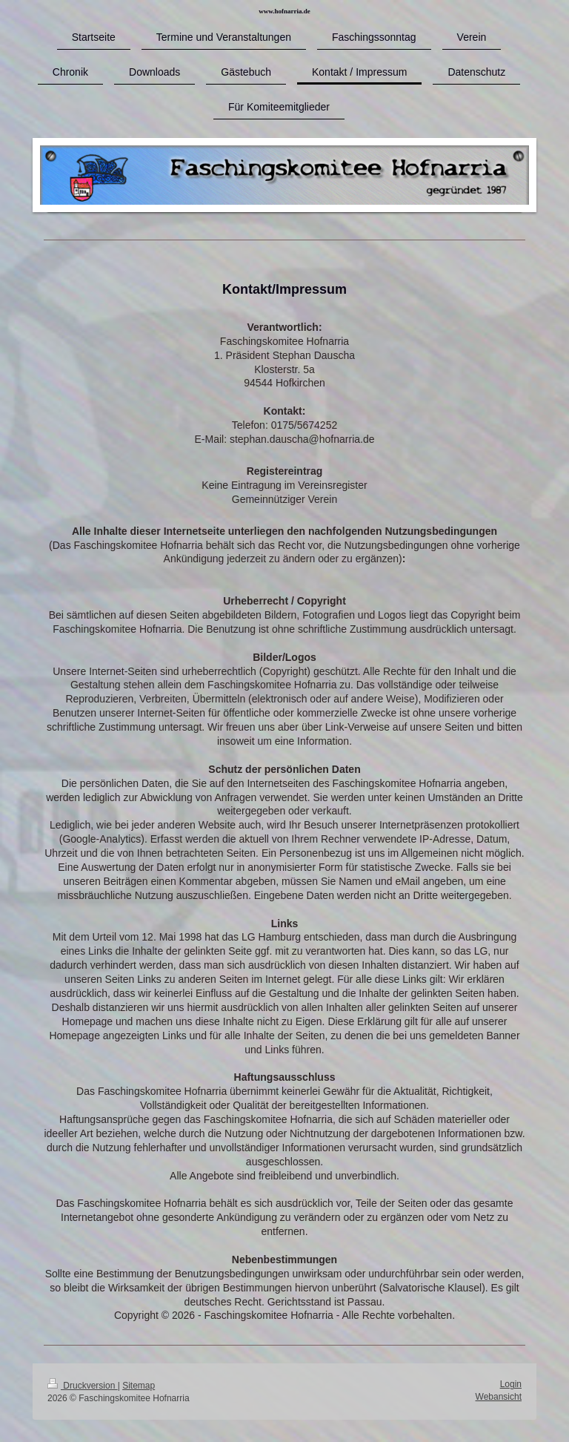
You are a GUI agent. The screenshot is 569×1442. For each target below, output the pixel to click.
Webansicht (499, 1397)
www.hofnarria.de (284, 11)
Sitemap (138, 1385)
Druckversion (82, 1385)
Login (511, 1384)
